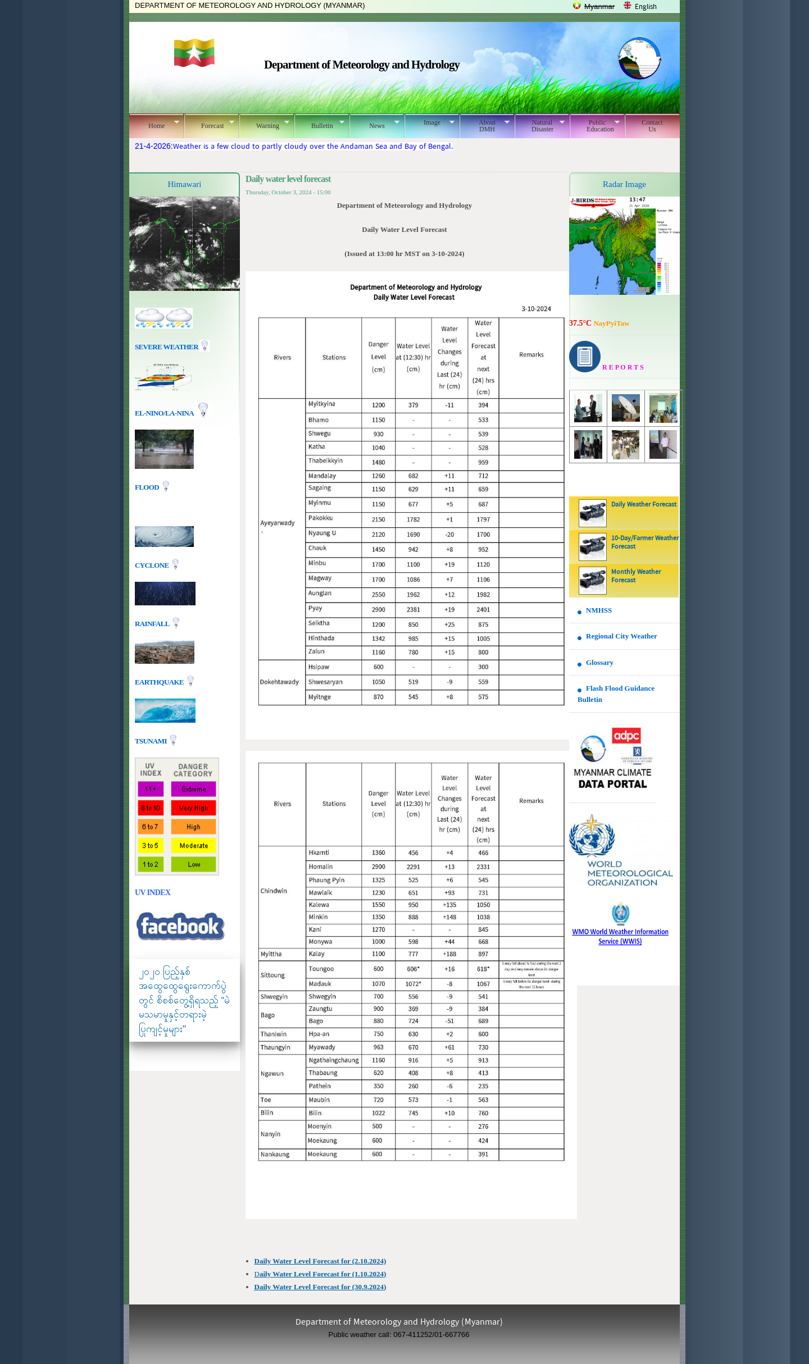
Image (429, 122)
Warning (264, 124)
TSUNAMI (151, 740)
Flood (148, 487)
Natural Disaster (540, 125)
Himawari (185, 184)
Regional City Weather (621, 636)
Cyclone (152, 564)
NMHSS (599, 610)
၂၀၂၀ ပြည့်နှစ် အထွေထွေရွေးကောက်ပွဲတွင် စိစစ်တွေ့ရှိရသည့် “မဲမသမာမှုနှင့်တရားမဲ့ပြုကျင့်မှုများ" (184, 1000)
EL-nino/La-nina (164, 413)
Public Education (595, 125)
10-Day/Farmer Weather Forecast (645, 543)
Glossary (599, 662)
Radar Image (624, 184)
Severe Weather (172, 347)
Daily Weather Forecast (643, 504)
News (374, 124)
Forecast (209, 124)
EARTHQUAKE (160, 681)
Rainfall (153, 623)
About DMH (485, 125)
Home (154, 124)
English (646, 7)
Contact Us (652, 125)
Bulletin (319, 124)
